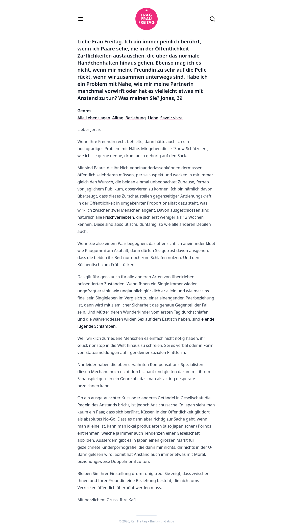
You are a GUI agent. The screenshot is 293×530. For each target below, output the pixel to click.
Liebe (153, 118)
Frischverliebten (118, 217)
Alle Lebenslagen (94, 118)
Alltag (117, 118)
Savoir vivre (171, 118)
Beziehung (136, 118)
